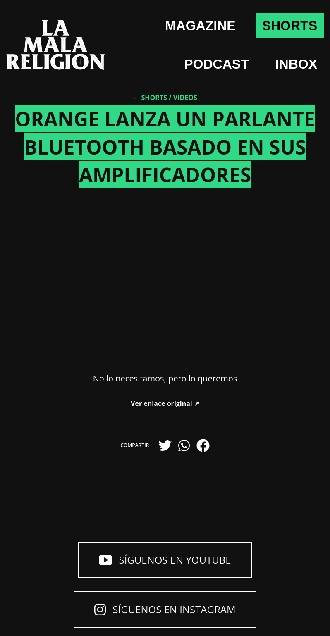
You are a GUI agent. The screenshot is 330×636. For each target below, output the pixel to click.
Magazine (200, 25)
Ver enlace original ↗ (165, 403)
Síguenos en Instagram (164, 609)
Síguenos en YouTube (165, 560)
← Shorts (150, 97)
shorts (289, 25)
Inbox (296, 64)
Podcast (216, 64)
